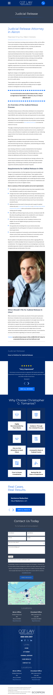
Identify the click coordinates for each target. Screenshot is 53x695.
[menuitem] (26, 355)
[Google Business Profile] (22, 640)
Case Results (26, 659)
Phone (10, 537)
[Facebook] (25, 640)
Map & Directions (17, 621)
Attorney (26, 652)
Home (26, 648)
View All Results (23, 510)
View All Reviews (26, 389)
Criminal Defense (26, 655)
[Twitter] (28, 640)
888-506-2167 (26, 637)
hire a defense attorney (29, 122)
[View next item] (28, 383)
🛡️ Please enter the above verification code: (19, 559)
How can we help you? (14, 547)
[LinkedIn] (31, 640)
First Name (11, 533)
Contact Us (27, 663)
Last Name (30, 533)
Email (29, 537)
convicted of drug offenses (24, 206)
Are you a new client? (14, 542)
